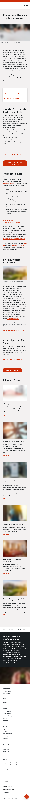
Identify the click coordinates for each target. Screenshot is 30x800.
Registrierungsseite (8, 183)
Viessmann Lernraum (17, 245)
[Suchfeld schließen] (21, 5)
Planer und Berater (22, 629)
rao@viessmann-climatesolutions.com (14, 239)
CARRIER (17, 798)
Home (4, 629)
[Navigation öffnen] (26, 5)
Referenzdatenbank (13, 319)
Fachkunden (11, 629)
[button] (15, 625)
